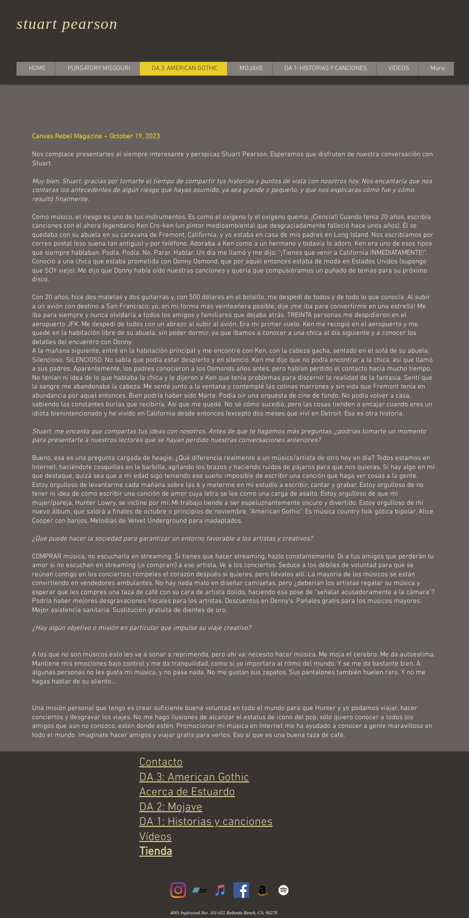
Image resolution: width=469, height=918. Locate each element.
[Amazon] (262, 890)
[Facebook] (241, 890)
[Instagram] (178, 890)
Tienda (155, 852)
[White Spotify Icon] (283, 890)
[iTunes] (220, 890)
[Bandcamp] (199, 890)
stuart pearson (67, 23)
